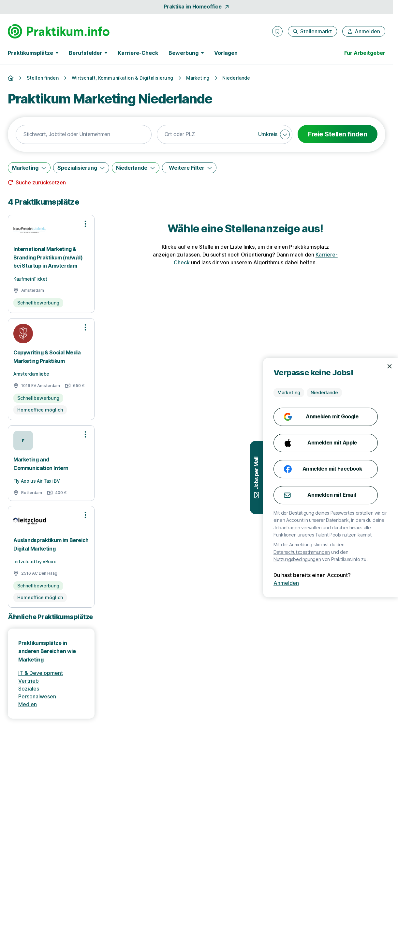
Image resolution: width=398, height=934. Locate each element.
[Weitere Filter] (189, 167)
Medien (27, 704)
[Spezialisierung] (81, 167)
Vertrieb (28, 680)
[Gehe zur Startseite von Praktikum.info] (59, 31)
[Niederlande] (135, 167)
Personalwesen (37, 696)
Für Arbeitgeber (364, 53)
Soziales (28, 688)
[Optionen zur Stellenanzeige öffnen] (85, 223)
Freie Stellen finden (337, 134)
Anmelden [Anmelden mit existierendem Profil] (333, 583)
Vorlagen (226, 53)
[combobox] (84, 134)
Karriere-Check (138, 53)
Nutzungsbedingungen (344, 559)
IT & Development (40, 673)
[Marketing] (29, 167)
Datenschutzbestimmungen (349, 552)
